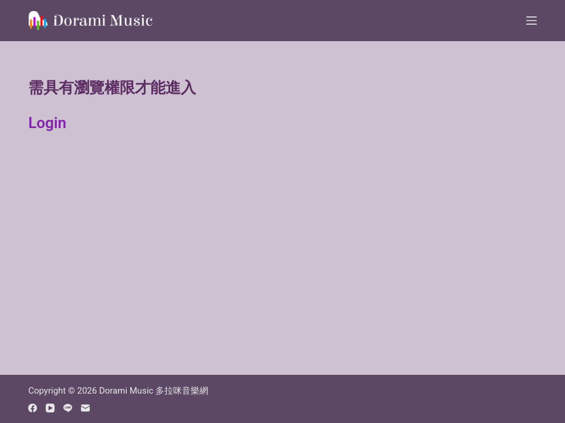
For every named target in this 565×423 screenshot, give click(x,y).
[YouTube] (50, 408)
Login (47, 123)
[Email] (85, 408)
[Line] (67, 408)
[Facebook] (32, 408)
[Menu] (531, 20)
